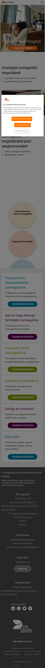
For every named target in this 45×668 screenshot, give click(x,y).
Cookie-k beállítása (21, 131)
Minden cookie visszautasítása (22, 118)
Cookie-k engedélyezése (22, 125)
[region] (22, 116)
